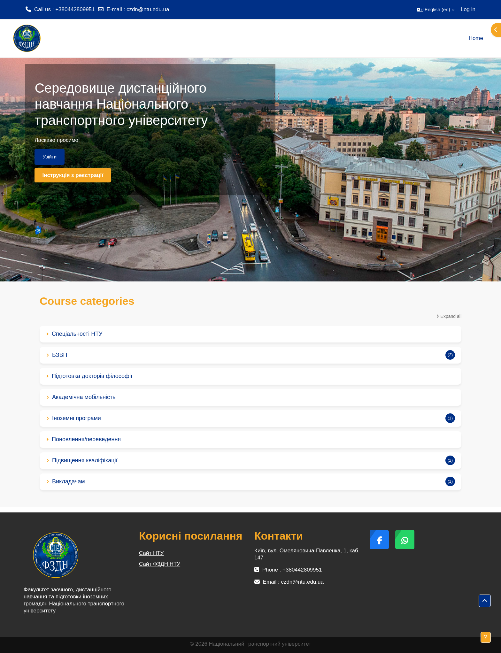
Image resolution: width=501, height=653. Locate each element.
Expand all (451, 316)
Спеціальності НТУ (77, 334)
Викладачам (68, 481)
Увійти (49, 156)
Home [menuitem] (476, 38)
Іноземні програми (76, 418)
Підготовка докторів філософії (92, 376)
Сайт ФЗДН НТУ (159, 564)
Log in (468, 9)
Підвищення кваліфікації (84, 460)
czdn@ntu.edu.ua (148, 9)
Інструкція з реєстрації (72, 175)
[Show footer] (486, 637)
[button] (435, 9)
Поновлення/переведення (86, 439)
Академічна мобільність (84, 397)
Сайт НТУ (151, 553)
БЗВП (59, 355)
